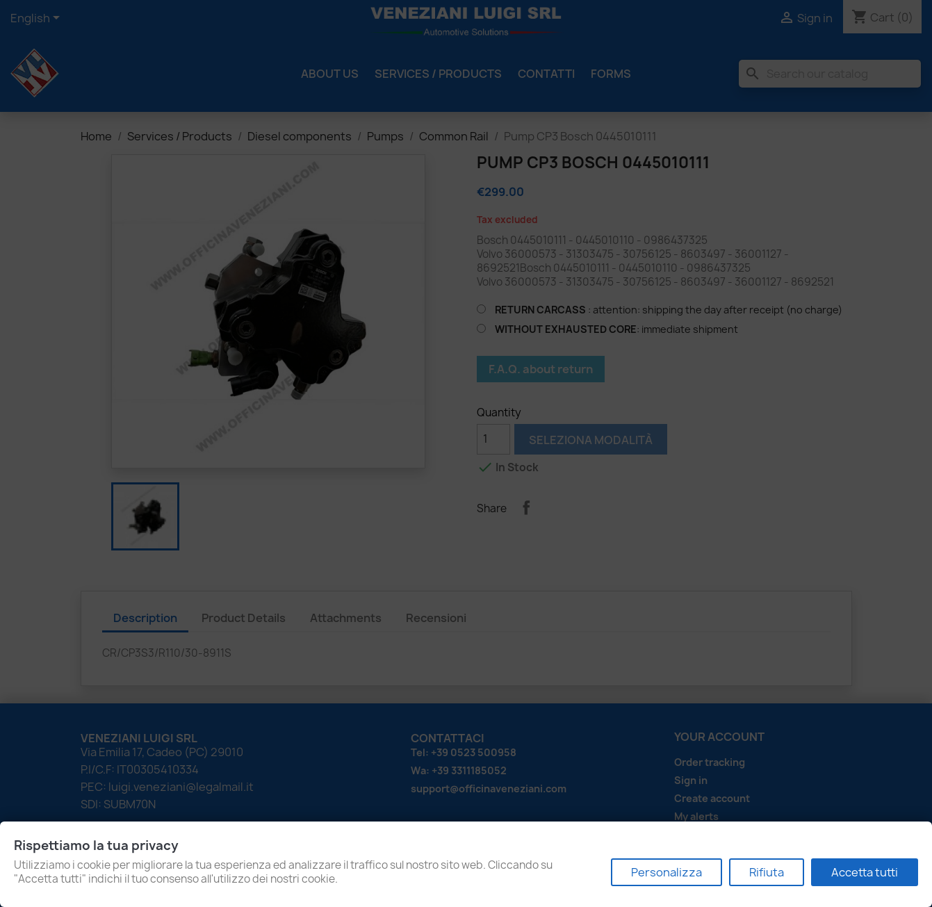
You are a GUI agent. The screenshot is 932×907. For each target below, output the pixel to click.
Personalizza (666, 872)
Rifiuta (766, 872)
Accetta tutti (864, 872)
